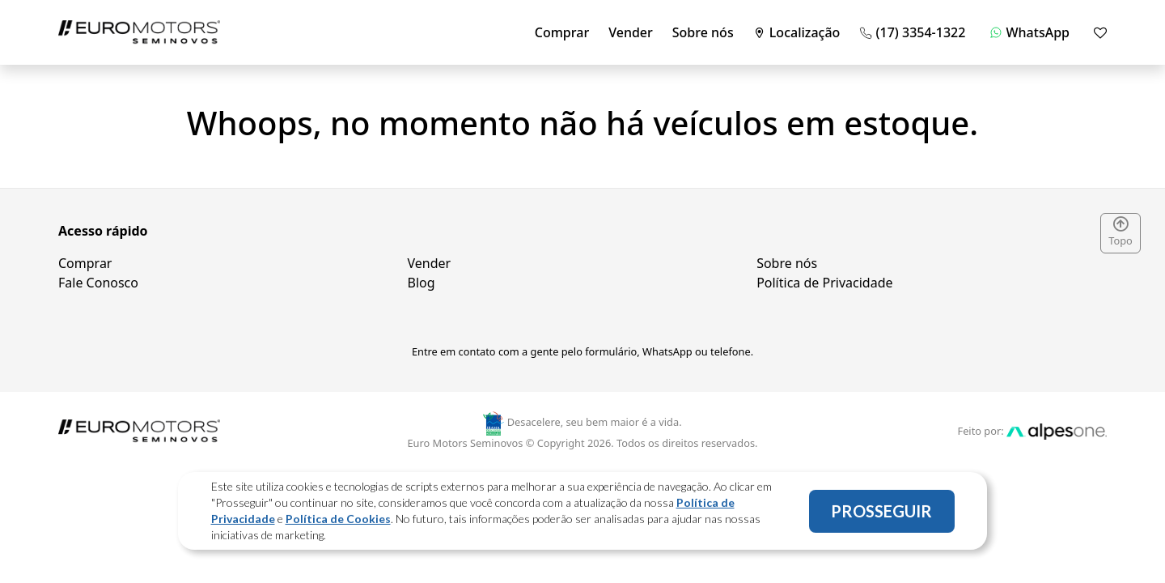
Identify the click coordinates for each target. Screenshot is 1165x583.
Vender (630, 32)
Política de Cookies (338, 521)
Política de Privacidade (824, 283)
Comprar (562, 32)
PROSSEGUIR (881, 513)
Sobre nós (703, 32)
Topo (1120, 232)
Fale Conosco (98, 283)
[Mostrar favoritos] (1100, 32)
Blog (421, 283)
